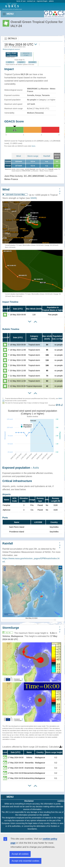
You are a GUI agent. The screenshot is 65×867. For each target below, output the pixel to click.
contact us (31, 1)
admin (51, 1)
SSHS (33, 198)
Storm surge (32, 156)
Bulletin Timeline (10, 329)
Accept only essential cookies (25, 861)
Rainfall (46, 156)
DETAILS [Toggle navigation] (10, 38)
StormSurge (10, 627)
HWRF (21, 62)
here (33, 146)
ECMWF (32, 62)
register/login (42, 1)
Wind (18, 156)
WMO (60, 398)
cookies (60, 801)
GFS (10, 62)
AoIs (36, 467)
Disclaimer (29, 801)
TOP (59, 191)
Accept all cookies (20, 854)
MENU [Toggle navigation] (8, 14)
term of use (21, 1)
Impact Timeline (10, 302)
